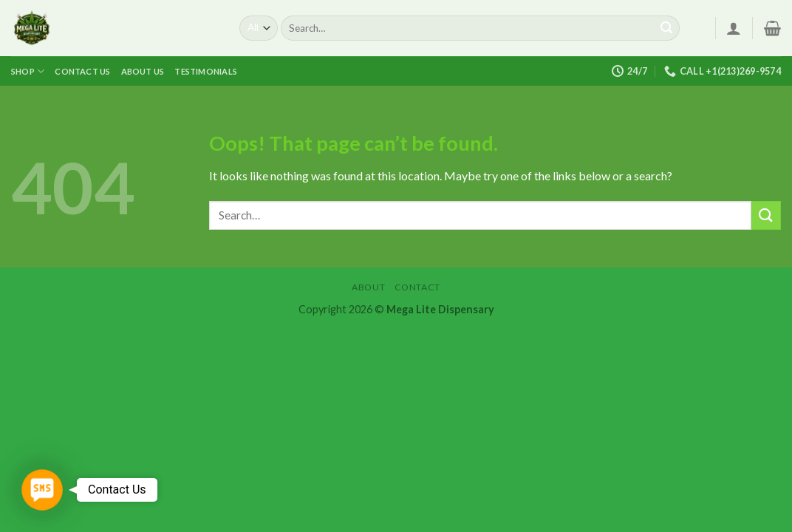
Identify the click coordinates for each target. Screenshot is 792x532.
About (368, 287)
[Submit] (666, 28)
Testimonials (205, 71)
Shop (27, 71)
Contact (417, 287)
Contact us (82, 71)
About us (143, 71)
